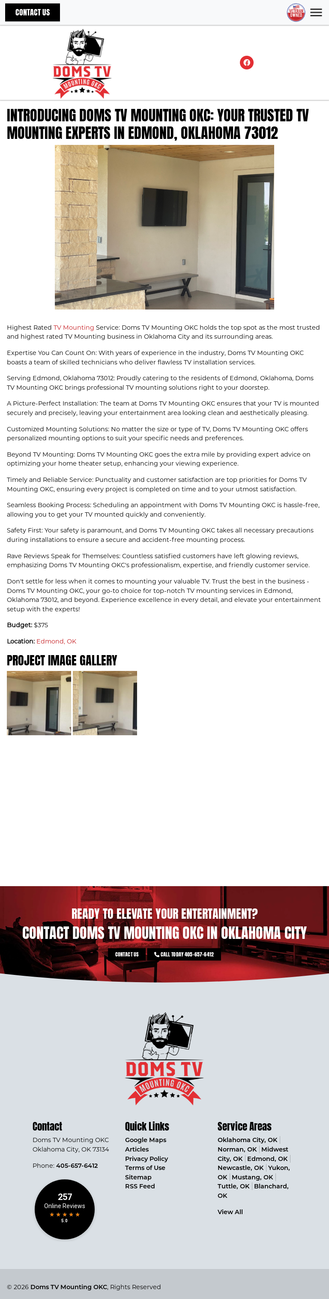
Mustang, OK (252, 1177)
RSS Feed (140, 1186)
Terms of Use (145, 1168)
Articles (137, 1149)
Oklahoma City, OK (247, 1140)
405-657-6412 (77, 1166)
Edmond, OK (56, 641)
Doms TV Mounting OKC (68, 1287)
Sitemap (138, 1177)
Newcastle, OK (240, 1168)
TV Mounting (74, 327)
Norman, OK (237, 1149)
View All (230, 1212)
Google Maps (145, 1140)
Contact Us (32, 12)
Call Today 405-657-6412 (175, 954)
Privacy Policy (146, 1159)
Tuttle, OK (233, 1186)
